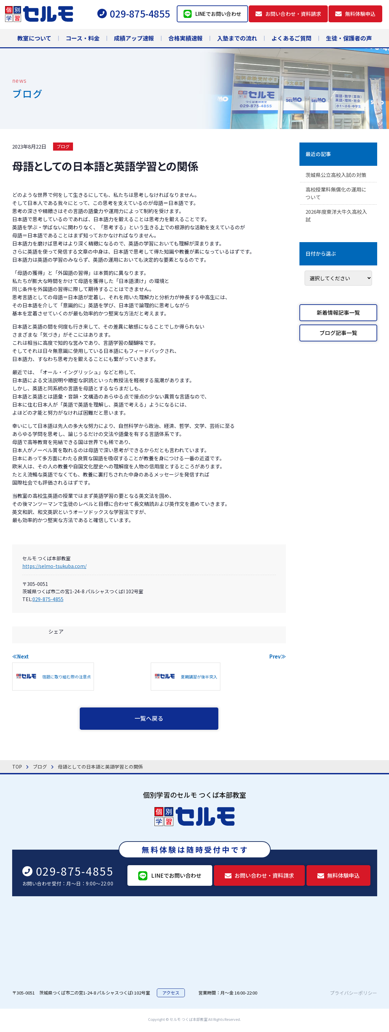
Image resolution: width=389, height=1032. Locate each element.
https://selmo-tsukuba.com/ (54, 566)
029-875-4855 (48, 599)
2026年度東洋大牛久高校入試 (336, 218)
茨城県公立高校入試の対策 (338, 175)
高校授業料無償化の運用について (338, 194)
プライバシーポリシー (353, 994)
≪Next (20, 656)
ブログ (63, 146)
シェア (56, 631)
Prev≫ (277, 656)
